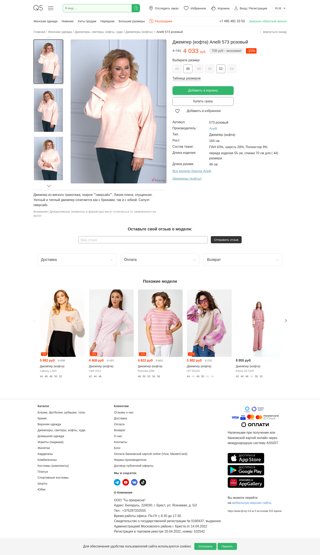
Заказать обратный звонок (268, 21)
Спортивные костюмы (53, 477)
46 (188, 68)
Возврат (119, 430)
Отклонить (205, 546)
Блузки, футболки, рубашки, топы (61, 412)
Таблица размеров (186, 78)
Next (286, 320)
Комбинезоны (47, 459)
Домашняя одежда (51, 436)
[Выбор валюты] (279, 8)
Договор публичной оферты (133, 465)
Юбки (42, 489)
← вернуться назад (273, 32)
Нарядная (107, 21)
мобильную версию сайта (251, 503)
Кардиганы (45, 454)
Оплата (119, 424)
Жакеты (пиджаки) (50, 442)
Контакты (120, 442)
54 (232, 68)
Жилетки (44, 448)
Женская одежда (45, 21)
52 (221, 68)
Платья (43, 471)
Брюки (42, 418)
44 (177, 68)
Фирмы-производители (130, 459)
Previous (34, 320)
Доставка (120, 418)
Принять (227, 546)
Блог (117, 448)
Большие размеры (132, 21)
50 (210, 68)
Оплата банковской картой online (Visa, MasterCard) (150, 454)
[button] (48, 37)
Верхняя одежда (49, 424)
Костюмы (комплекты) (53, 465)
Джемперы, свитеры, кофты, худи (61, 430)
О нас (118, 436)
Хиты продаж (87, 21)
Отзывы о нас (123, 412)
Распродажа (160, 21)
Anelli (213, 128)
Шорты (42, 483)
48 (199, 68)
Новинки (67, 21)
